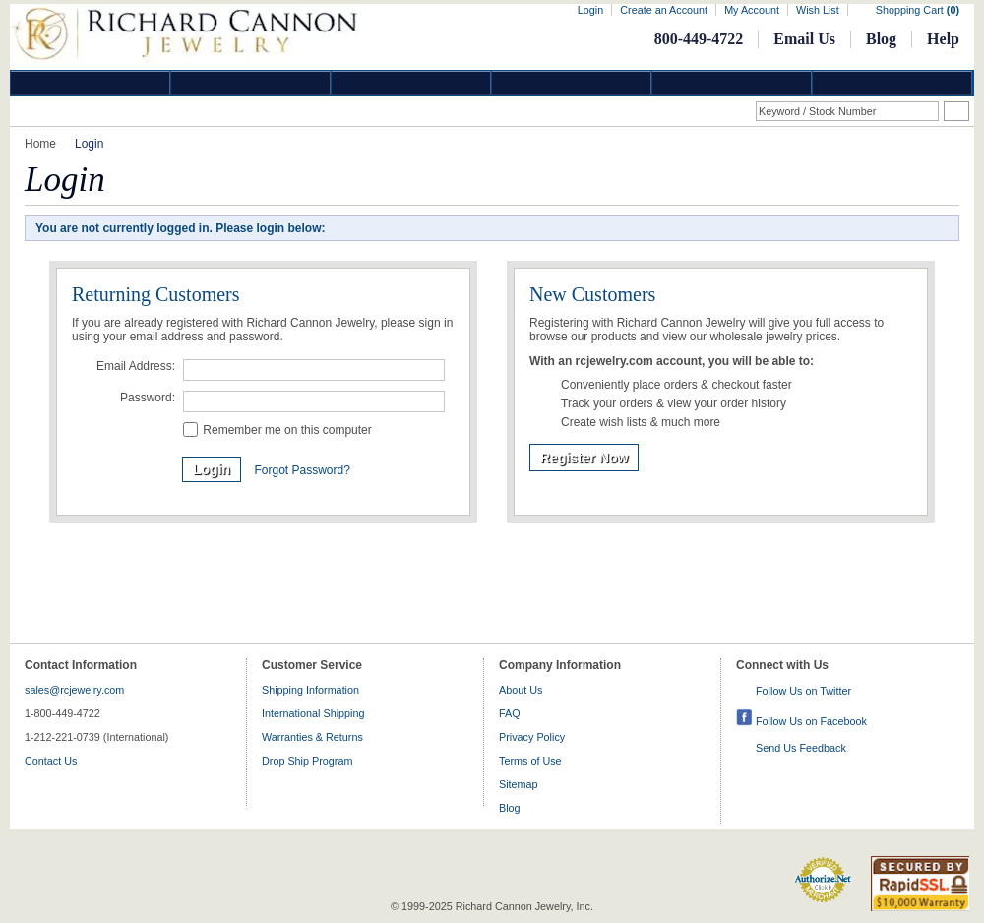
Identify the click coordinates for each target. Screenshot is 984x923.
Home (40, 144)
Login (590, 10)
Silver (411, 83)
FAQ (510, 713)
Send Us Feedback (801, 748)
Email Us (804, 39)
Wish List (817, 10)
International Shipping (313, 713)
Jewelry (571, 83)
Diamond (90, 83)
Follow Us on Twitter (803, 691)
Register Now (584, 457)
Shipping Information (310, 690)
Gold (251, 83)
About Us (520, 690)
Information (732, 83)
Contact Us (51, 761)
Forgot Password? (301, 470)
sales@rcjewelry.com (74, 690)
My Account (751, 10)
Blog (881, 39)
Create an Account (663, 10)
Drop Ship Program (307, 761)
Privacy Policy (532, 737)
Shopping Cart (917, 10)
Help (943, 39)
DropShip (892, 83)
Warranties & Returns (312, 737)
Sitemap (518, 784)
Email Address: (135, 366)
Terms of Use (530, 761)
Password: (147, 397)
